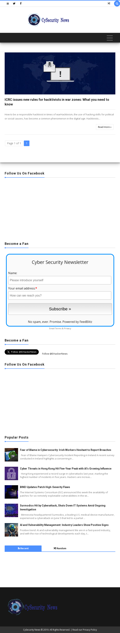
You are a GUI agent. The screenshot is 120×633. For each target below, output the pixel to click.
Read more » (104, 127)
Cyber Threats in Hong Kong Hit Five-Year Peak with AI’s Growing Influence (65, 468)
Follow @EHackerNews (55, 353)
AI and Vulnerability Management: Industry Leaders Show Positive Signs (64, 524)
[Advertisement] (60, 208)
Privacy (67, 328)
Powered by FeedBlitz (77, 322)
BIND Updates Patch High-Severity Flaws (45, 487)
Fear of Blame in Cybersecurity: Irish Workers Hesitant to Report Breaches (65, 449)
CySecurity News (31, 629)
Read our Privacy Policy (84, 629)
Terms (58, 328)
